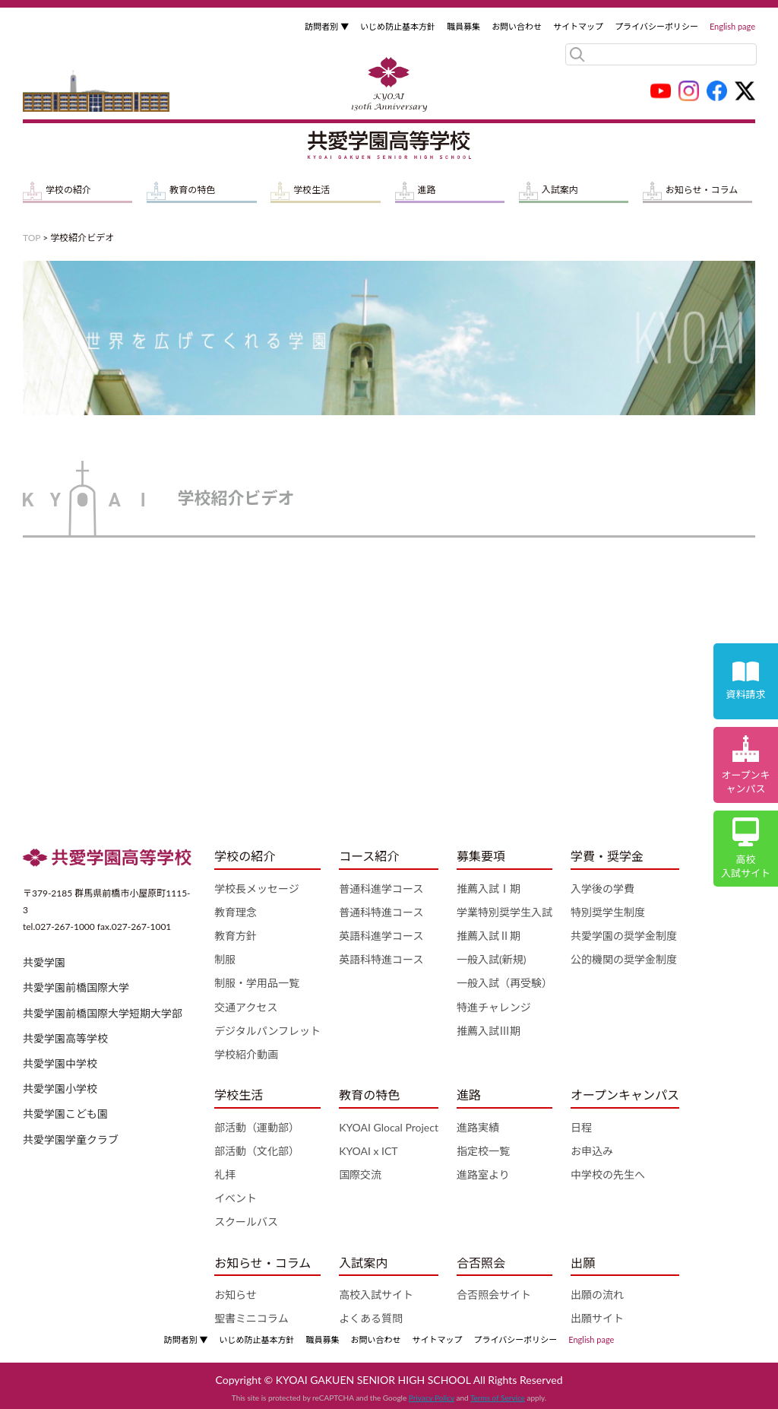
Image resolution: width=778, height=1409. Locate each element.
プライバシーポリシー (656, 26)
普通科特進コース (381, 912)
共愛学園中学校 (60, 1063)
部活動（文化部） (256, 1150)
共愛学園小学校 (60, 1088)
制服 (225, 959)
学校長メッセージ (256, 888)
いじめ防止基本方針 (397, 26)
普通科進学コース (381, 888)
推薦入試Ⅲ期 (488, 1030)
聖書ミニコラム (251, 1318)
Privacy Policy (431, 1397)
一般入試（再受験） (504, 982)
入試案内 (560, 189)
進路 (427, 189)
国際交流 (360, 1174)
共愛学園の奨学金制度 (624, 935)
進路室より (483, 1174)
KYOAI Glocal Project (388, 1127)
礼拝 (225, 1174)
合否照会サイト (494, 1294)
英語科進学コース (381, 935)
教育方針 (235, 935)
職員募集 (463, 26)
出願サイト (597, 1318)
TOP (31, 237)
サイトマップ (578, 26)
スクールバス (246, 1221)
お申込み (592, 1150)
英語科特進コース (381, 959)
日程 (581, 1127)
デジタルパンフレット (267, 1030)
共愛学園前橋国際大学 (76, 987)
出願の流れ (597, 1294)
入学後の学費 (602, 888)
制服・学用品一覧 (256, 982)
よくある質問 (371, 1318)
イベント (235, 1198)
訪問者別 (327, 26)
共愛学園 (44, 962)
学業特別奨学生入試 (504, 912)
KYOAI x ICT (368, 1150)
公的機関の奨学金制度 (624, 959)
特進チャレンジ (494, 1007)
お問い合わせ (517, 26)
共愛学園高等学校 (65, 1038)
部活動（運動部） (256, 1127)
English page (732, 26)
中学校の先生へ (608, 1174)
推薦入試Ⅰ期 (488, 888)
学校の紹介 (68, 189)
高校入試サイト (376, 1294)
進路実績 (478, 1127)
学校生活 (311, 189)
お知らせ (235, 1294)
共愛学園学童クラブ (71, 1139)
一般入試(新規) (491, 959)
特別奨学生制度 (608, 912)
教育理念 (235, 912)
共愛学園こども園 (65, 1113)
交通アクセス (245, 1007)
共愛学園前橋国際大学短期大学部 (102, 1013)
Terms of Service (497, 1397)
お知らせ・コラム (702, 189)
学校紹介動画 (246, 1054)
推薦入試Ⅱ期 (488, 935)
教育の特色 (192, 189)
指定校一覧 (483, 1150)
